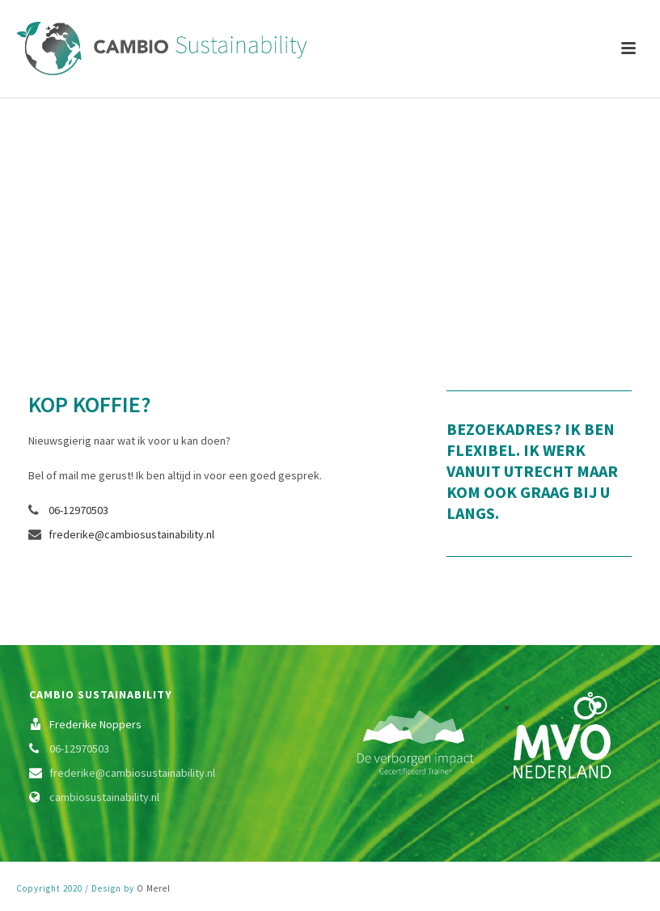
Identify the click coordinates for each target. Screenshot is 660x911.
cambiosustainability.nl (104, 797)
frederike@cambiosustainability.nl (131, 534)
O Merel (154, 888)
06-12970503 (78, 510)
